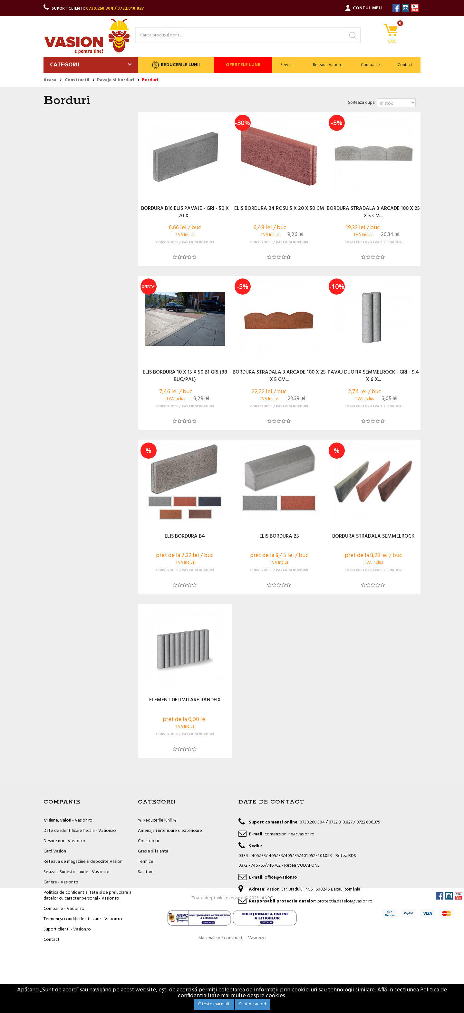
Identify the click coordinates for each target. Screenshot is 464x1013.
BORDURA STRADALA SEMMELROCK (373, 537)
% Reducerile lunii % (157, 820)
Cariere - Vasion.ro (61, 882)
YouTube (415, 8)
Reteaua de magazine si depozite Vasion (83, 861)
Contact (405, 65)
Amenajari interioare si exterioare (170, 830)
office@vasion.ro (281, 877)
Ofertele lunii (243, 65)
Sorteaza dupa (361, 102)
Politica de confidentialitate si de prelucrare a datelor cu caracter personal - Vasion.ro (87, 895)
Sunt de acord (252, 1004)
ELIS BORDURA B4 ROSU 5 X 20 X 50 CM (279, 209)
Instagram (405, 8)
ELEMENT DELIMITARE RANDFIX (185, 700)
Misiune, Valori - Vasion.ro (68, 820)
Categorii (64, 65)
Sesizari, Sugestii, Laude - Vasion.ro (77, 872)
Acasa (50, 80)
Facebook (396, 8)
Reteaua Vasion (327, 65)
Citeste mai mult (214, 1004)
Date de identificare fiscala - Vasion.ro (80, 830)
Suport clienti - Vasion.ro (67, 929)
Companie (370, 65)
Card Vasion (55, 851)
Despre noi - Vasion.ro (64, 841)
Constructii (148, 841)
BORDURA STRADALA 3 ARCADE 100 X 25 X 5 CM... (373, 212)
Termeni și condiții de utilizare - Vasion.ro (83, 919)
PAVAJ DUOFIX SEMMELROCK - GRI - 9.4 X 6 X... (373, 376)
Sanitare (146, 872)
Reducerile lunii (176, 65)
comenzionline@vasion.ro (289, 834)
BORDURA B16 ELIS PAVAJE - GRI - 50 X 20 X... (185, 212)
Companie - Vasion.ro (64, 908)
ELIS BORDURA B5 (279, 537)
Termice (145, 861)
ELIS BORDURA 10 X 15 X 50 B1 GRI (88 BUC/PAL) (185, 376)
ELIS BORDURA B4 (185, 537)
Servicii (287, 65)
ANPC (267, 963)
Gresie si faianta (153, 851)
